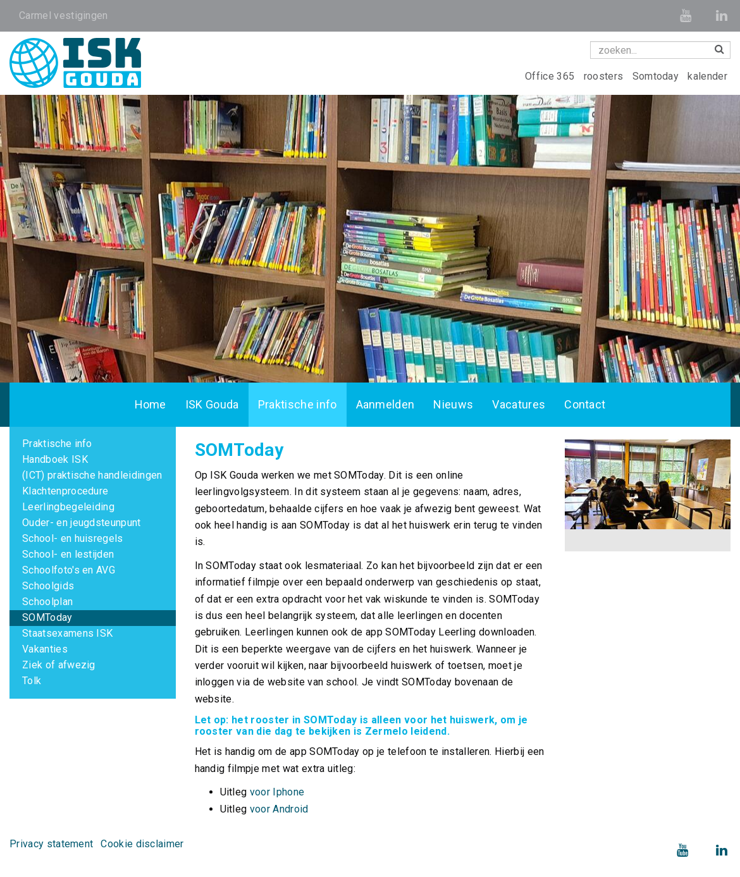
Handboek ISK (55, 459)
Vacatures (518, 404)
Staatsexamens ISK (67, 633)
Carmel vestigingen (63, 15)
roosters (605, 76)
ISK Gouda (212, 404)
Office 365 (551, 76)
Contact (584, 404)
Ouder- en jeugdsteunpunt (81, 523)
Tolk (31, 681)
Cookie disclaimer (142, 844)
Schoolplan (47, 602)
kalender (707, 76)
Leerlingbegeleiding (68, 507)
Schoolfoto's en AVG (68, 570)
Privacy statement (51, 844)
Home (150, 404)
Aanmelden (385, 404)
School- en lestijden (68, 554)
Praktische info (297, 404)
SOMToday (47, 617)
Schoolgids (48, 586)
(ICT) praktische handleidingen (92, 475)
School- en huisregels (72, 538)
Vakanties (45, 649)
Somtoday (657, 76)
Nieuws (453, 404)
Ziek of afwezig (59, 665)
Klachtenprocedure (65, 491)
